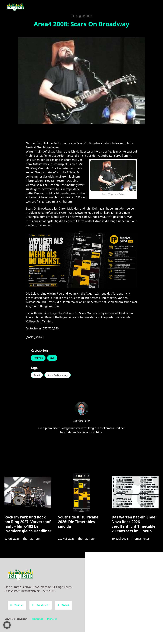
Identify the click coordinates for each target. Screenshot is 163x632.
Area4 (37, 375)
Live (52, 357)
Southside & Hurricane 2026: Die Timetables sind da (78, 522)
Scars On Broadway (57, 375)
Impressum (52, 619)
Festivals (38, 357)
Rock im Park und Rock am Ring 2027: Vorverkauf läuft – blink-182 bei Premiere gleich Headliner (27, 524)
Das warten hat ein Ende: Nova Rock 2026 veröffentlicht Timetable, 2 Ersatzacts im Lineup (134, 524)
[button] (7, 625)
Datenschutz (37, 619)
